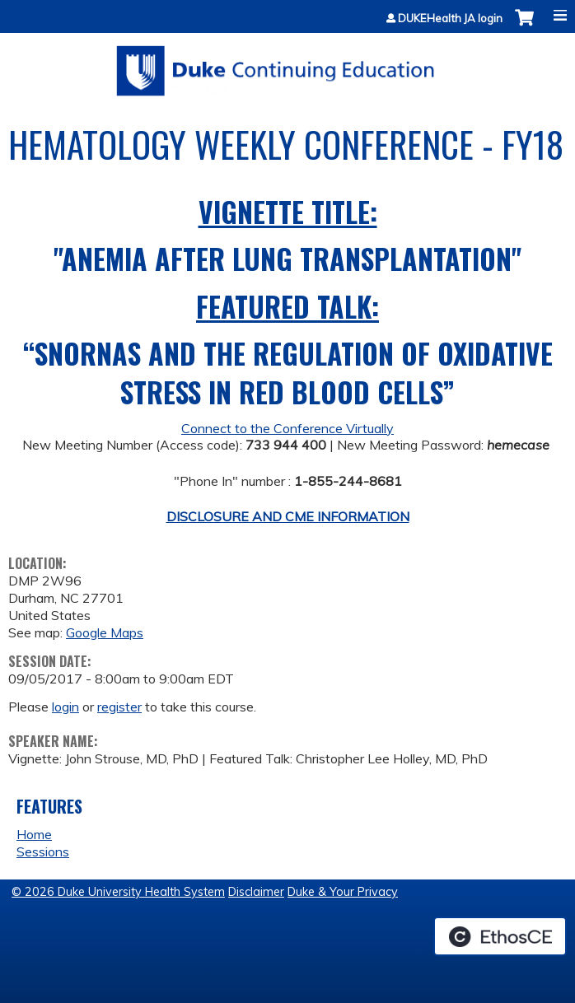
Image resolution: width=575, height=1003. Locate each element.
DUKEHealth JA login (450, 18)
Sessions (42, 851)
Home (34, 834)
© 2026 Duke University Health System (118, 891)
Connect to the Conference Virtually (287, 428)
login (65, 706)
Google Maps (104, 632)
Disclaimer (256, 891)
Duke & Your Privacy (343, 891)
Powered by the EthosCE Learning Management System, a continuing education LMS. (500, 936)
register (119, 706)
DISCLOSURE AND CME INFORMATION (287, 516)
